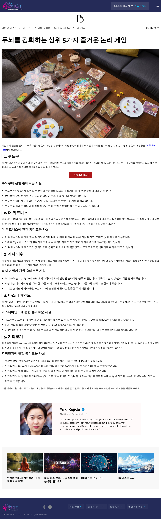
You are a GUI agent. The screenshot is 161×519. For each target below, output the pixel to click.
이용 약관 (74, 506)
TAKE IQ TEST (80, 174)
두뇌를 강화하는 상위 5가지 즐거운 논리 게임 (60, 27)
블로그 (26, 27)
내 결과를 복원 (135, 506)
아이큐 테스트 (9, 27)
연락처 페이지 (95, 506)
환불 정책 (115, 506)
